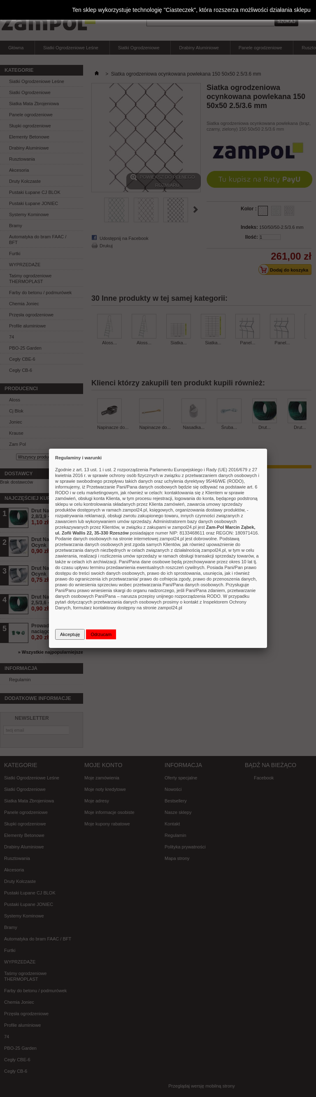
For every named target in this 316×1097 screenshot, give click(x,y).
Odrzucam (101, 634)
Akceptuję (70, 634)
